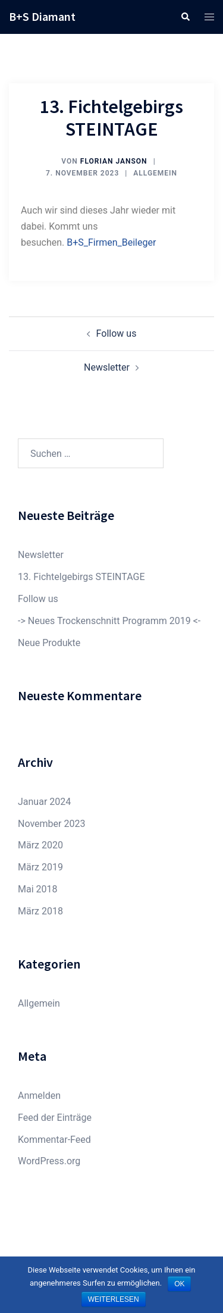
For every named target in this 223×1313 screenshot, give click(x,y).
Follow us (116, 333)
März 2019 (40, 867)
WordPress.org (49, 1161)
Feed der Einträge (55, 1117)
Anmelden (39, 1095)
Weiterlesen (113, 1299)
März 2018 (40, 911)
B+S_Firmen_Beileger (111, 242)
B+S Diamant (42, 16)
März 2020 (40, 845)
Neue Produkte (49, 642)
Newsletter (107, 367)
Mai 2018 (38, 889)
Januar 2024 (44, 801)
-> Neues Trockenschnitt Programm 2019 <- (109, 620)
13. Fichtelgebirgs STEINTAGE (81, 576)
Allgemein (155, 173)
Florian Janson (113, 161)
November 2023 (51, 823)
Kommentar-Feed (54, 1139)
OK (179, 1284)
